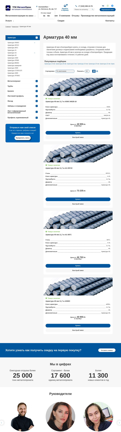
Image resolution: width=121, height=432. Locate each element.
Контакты (110, 21)
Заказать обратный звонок (102, 400)
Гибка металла (55, 399)
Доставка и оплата (35, 414)
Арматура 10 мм (51, 71)
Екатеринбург (43, 7)
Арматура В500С (13, 70)
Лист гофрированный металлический (23, 119)
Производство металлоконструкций (97, 16)
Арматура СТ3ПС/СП (15, 78)
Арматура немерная (14, 73)
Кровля (23, 98)
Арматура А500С (22, 50)
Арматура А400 (13, 65)
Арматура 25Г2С (13, 52)
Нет (48, 16)
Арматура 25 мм (88, 71)
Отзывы (75, 16)
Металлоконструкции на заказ (19, 16)
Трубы (23, 93)
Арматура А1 (12, 58)
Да (43, 16)
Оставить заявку (106, 229)
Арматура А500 (13, 75)
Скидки (61, 21)
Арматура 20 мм (101, 71)
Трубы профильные (79, 408)
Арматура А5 (12, 63)
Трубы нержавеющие (80, 405)
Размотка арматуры (57, 402)
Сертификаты (33, 410)
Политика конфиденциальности (99, 417)
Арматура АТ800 (13, 68)
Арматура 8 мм (76, 71)
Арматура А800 (13, 80)
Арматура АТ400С (14, 83)
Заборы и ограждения (23, 113)
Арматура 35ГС (13, 55)
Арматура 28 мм (63, 71)
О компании (64, 16)
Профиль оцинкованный (23, 125)
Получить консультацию (23, 322)
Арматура (23, 45)
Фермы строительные (80, 399)
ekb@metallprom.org (16, 416)
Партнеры (32, 417)
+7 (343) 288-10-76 (84, 6)
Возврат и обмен (34, 420)
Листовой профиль (23, 103)
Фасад (23, 108)
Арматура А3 (22, 60)
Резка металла (55, 410)
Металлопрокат (23, 88)
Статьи (31, 423)
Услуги (9, 21)
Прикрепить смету (23, 145)
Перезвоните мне (107, 10)
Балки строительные (80, 402)
